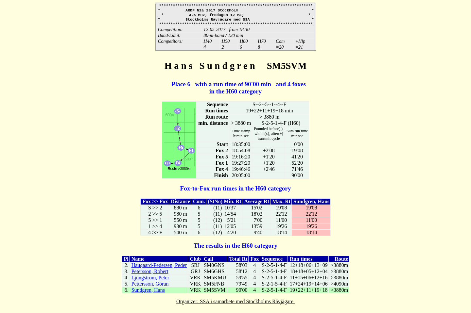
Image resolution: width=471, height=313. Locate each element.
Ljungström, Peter (150, 281)
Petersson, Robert (149, 274)
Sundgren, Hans (148, 293)
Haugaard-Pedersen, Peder (159, 268)
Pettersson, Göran (150, 287)
